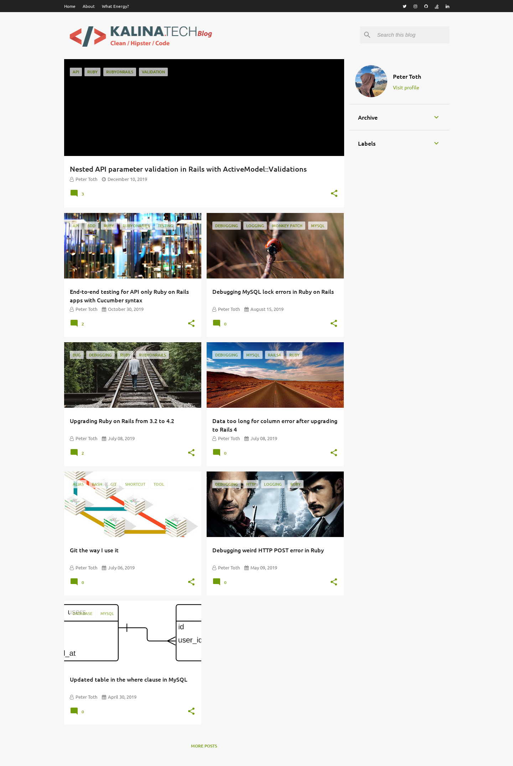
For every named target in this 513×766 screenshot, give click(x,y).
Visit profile (406, 87)
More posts (204, 746)
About (89, 6)
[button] (334, 194)
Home (70, 6)
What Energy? (115, 6)
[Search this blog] (411, 34)
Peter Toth (407, 76)
